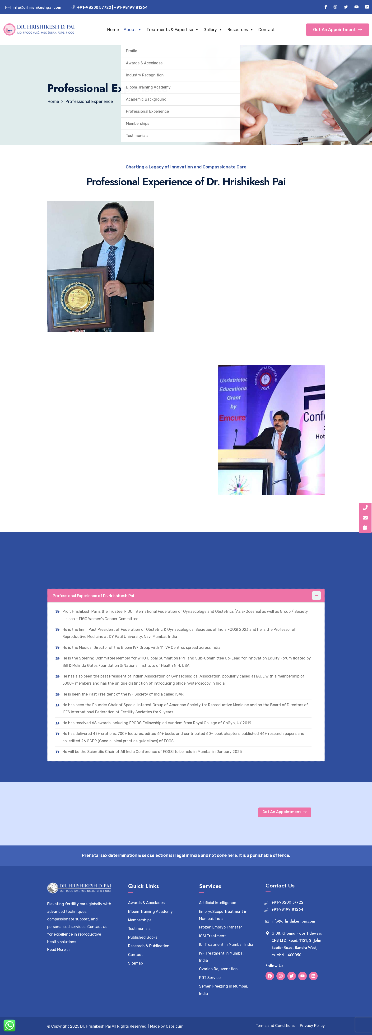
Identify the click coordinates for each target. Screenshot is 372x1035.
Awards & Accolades (146, 903)
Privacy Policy (312, 1026)
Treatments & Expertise (178, 29)
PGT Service (210, 978)
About (138, 29)
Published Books (142, 937)
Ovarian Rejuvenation (218, 969)
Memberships (139, 920)
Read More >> (58, 949)
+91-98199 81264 (131, 7)
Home (118, 29)
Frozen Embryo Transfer (220, 927)
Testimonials (139, 929)
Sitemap (135, 963)
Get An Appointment (337, 29)
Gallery (218, 29)
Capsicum (174, 1026)
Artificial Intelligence (217, 903)
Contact (272, 29)
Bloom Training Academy (150, 912)
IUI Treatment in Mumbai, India (226, 944)
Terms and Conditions (275, 1026)
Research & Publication (148, 946)
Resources (245, 29)
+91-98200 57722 (94, 7)
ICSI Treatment (212, 936)
